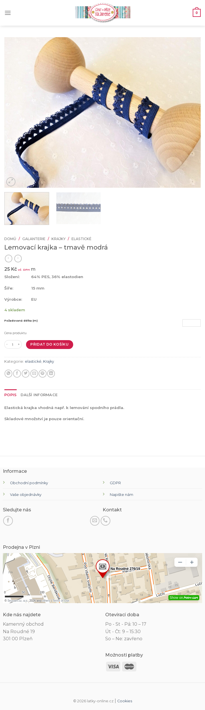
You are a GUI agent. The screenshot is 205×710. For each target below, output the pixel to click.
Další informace (39, 395)
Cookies (124, 701)
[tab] (10, 395)
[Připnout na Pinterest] (42, 374)
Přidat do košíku (49, 344)
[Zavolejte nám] (105, 521)
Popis (10, 395)
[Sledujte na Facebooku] (8, 521)
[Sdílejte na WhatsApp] (8, 374)
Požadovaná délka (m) (21, 320)
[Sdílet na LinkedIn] (51, 374)
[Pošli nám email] (95, 521)
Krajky (58, 239)
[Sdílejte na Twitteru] (25, 374)
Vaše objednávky (25, 494)
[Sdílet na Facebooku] (17, 374)
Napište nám (121, 494)
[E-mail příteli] (34, 374)
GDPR (115, 483)
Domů (10, 239)
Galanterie (33, 239)
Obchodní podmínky (29, 483)
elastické (81, 239)
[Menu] (7, 13)
